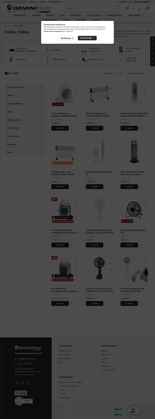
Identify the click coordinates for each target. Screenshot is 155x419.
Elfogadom (86, 38)
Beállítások (66, 38)
